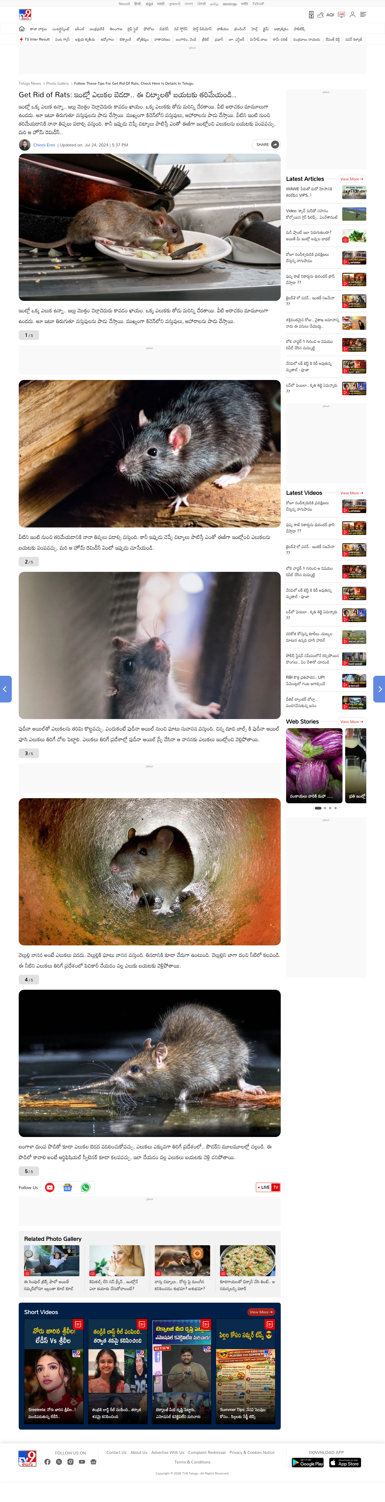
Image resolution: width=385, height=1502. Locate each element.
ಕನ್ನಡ (149, 3)
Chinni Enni (44, 145)
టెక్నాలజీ (125, 39)
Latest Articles (305, 178)
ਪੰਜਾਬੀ (201, 3)
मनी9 (244, 3)
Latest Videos (304, 492)
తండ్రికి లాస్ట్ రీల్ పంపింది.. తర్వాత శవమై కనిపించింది (116, 1413)
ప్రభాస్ (219, 39)
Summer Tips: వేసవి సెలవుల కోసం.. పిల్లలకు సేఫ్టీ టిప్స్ (242, 1413)
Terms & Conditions (192, 1462)
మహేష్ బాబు (259, 39)
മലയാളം (230, 3)
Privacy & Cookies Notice (251, 1452)
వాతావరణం (162, 39)
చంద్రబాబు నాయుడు (306, 39)
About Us (138, 1452)
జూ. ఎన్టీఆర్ (236, 39)
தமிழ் (214, 3)
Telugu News (30, 83)
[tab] (318, 808)
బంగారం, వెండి (186, 39)
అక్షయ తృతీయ (85, 39)
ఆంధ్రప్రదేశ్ (97, 28)
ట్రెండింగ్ (240, 28)
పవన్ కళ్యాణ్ (354, 39)
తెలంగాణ (116, 28)
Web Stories (302, 721)
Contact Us (116, 1452)
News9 (124, 3)
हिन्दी (138, 3)
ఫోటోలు (149, 28)
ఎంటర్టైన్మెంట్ (61, 28)
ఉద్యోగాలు (107, 39)
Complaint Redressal (206, 1452)
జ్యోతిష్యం (143, 39)
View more (261, 1311)
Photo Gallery (57, 83)
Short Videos (41, 1312)
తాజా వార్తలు (38, 28)
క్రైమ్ (266, 28)
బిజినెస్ (164, 28)
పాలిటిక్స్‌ (299, 28)
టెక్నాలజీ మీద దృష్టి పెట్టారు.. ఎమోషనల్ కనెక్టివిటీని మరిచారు (178, 1413)
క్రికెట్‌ (205, 39)
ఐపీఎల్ (79, 28)
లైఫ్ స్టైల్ (133, 28)
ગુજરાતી (174, 3)
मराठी (160, 3)
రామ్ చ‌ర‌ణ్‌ (280, 39)
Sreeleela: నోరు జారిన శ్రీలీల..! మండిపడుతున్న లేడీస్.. (52, 1413)
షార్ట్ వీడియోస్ (202, 28)
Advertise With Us (167, 1452)
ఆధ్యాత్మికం (281, 28)
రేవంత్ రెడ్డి (333, 39)
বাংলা (189, 3)
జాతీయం (223, 28)
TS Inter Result (37, 39)
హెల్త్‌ (254, 28)
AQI (330, 14)
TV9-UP (258, 3)
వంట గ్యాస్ (62, 39)
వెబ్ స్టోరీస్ (181, 28)
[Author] (25, 145)
